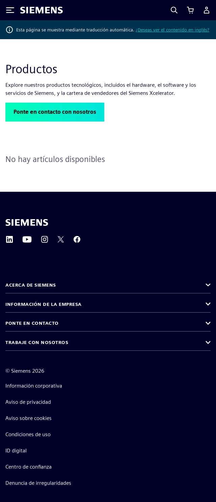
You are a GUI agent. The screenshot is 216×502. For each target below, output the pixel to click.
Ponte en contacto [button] (32, 323)
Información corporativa (33, 385)
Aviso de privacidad (28, 402)
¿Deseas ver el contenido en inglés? (172, 29)
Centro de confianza (28, 467)
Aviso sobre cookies (28, 418)
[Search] (174, 10)
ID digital (16, 450)
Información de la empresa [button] (43, 304)
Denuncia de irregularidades (38, 483)
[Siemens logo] (41, 10)
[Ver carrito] (190, 10)
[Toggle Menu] (10, 10)
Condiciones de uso (28, 434)
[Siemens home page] (26, 222)
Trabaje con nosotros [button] (36, 342)
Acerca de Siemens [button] (30, 285)
